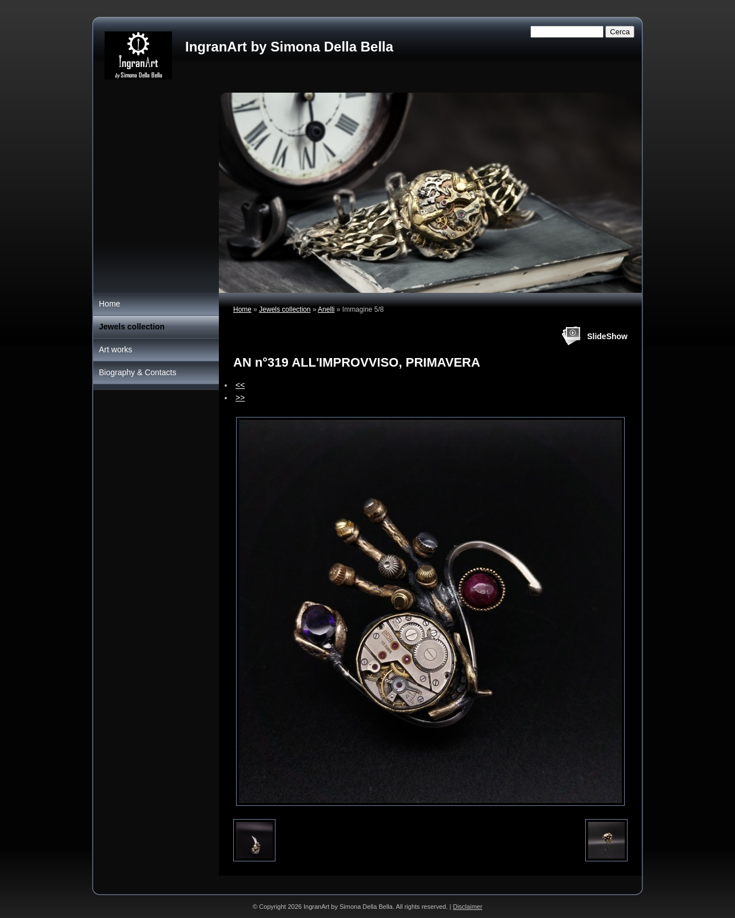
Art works (115, 349)
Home (242, 309)
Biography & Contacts (137, 372)
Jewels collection (284, 309)
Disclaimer (467, 906)
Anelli (326, 309)
